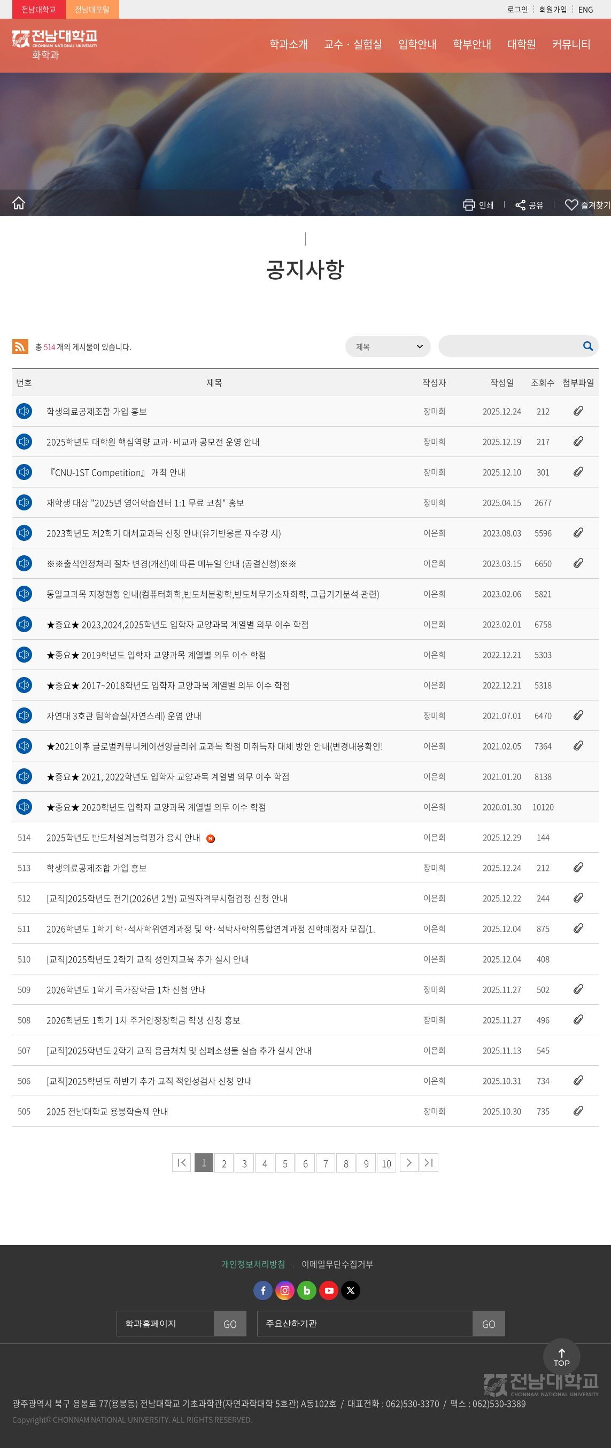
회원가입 (553, 9)
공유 (536, 205)
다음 (409, 1162)
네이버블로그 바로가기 (306, 1290)
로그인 (517, 9)
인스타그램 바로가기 (285, 1290)
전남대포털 (92, 9)
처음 (181, 1162)
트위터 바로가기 (350, 1290)
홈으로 (18, 203)
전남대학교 (38, 9)
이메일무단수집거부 (337, 1263)
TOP (562, 1363)
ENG (585, 9)
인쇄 (486, 205)
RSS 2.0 (20, 346)
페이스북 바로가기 (263, 1290)
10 (386, 1163)
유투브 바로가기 (328, 1290)
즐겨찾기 (596, 205)
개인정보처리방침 (253, 1263)
